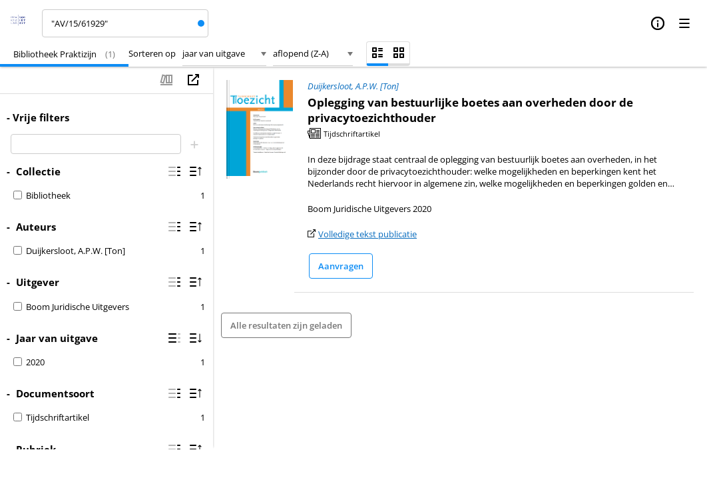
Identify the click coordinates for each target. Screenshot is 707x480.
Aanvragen (340, 266)
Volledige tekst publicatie (367, 234)
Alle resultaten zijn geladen (286, 325)
